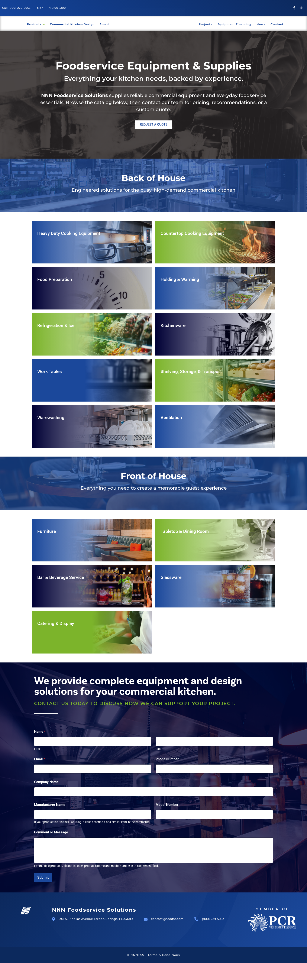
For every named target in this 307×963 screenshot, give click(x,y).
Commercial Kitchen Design (72, 24)
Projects (205, 24)
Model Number (167, 805)
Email (39, 759)
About (104, 24)
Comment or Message (51, 832)
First (37, 748)
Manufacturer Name (49, 805)
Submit (43, 877)
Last (159, 748)
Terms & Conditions (164, 955)
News (260, 24)
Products (34, 24)
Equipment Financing (234, 24)
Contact (277, 24)
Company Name (46, 782)
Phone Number (167, 759)
